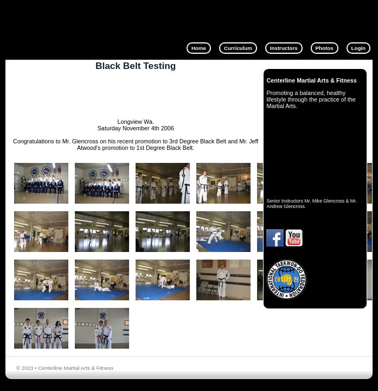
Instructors (284, 48)
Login (358, 48)
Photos (325, 48)
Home (198, 48)
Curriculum (238, 48)
